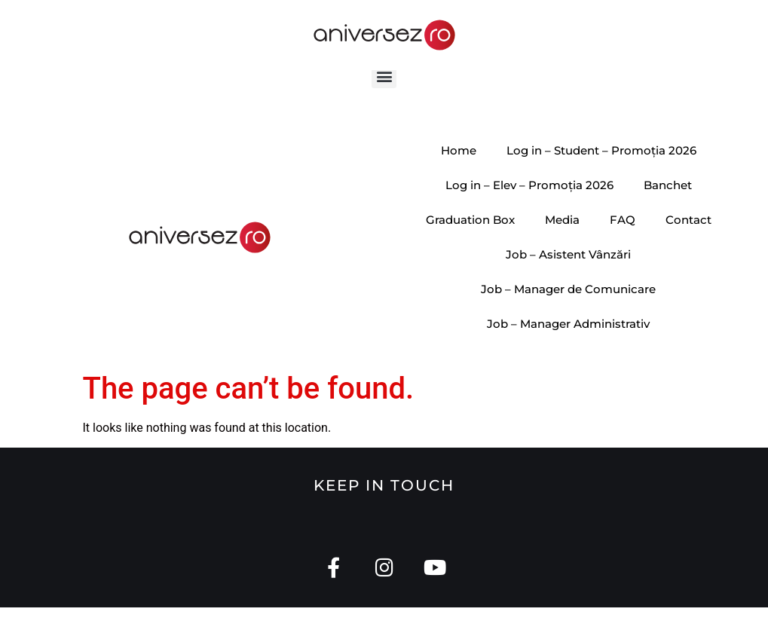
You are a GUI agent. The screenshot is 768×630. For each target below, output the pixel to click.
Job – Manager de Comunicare (568, 311)
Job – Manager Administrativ (568, 345)
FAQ (622, 241)
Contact (688, 241)
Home (458, 172)
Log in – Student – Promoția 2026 (601, 172)
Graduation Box (470, 241)
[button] (384, 97)
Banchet (668, 207)
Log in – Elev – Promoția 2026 (529, 207)
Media (562, 241)
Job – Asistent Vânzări (568, 276)
